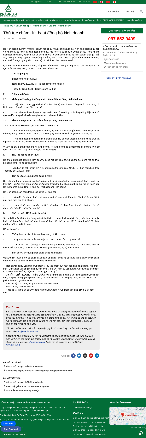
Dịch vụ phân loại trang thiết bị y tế (89, 430)
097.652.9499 (85, 2)
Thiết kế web (136, 428)
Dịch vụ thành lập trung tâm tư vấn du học (89, 422)
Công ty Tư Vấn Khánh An (119, 78)
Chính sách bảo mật (82, 407)
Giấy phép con (54, 20)
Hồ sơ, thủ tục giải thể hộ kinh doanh (24, 366)
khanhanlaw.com (37, 342)
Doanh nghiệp (11, 20)
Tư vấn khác (135, 20)
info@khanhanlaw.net (42, 2)
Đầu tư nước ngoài (32, 20)
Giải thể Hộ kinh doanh (60, 26)
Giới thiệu (112, 11)
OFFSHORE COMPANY (114, 20)
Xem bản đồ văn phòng (116, 67)
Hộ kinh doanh (39, 26)
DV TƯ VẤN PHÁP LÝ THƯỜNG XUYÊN (83, 20)
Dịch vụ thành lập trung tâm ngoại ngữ (91, 418)
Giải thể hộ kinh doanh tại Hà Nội (22, 390)
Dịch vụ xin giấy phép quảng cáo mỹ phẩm (89, 434)
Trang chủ (8, 26)
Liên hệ (129, 11)
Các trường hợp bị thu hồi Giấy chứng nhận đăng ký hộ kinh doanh (39, 370)
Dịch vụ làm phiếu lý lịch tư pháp (88, 426)
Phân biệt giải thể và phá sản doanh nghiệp (27, 386)
